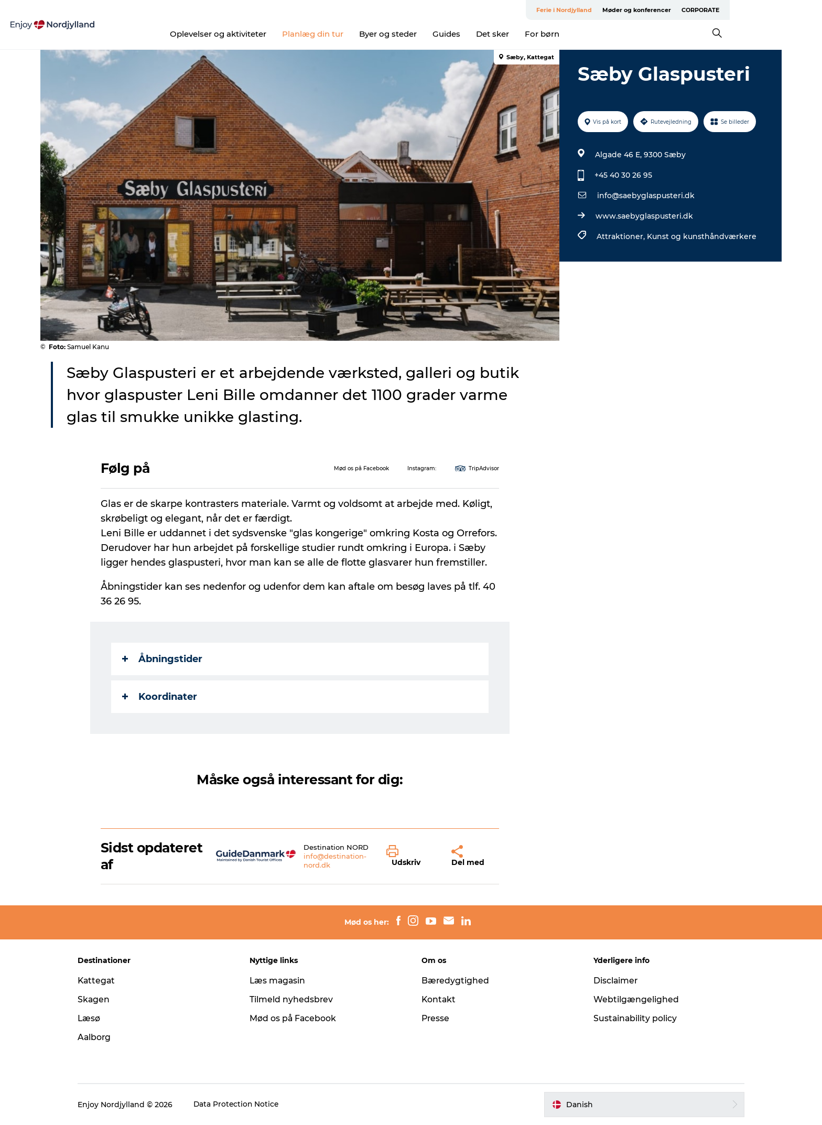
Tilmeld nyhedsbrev (296, 999)
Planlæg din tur (359, 34)
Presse (435, 1018)
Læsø (97, 1018)
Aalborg (103, 1037)
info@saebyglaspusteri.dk (645, 195)
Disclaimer (611, 981)
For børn (588, 34)
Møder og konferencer (698, 10)
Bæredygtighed (455, 981)
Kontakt (439, 999)
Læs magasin (282, 981)
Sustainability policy (631, 1018)
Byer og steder (434, 34)
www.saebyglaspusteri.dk (644, 216)
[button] (411, 856)
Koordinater (160, 696)
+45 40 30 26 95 (623, 175)
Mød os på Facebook (297, 1018)
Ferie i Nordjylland (625, 10)
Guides (493, 34)
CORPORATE (762, 10)
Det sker (539, 34)
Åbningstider (163, 659)
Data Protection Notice (245, 1104)
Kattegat (105, 981)
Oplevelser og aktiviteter (265, 34)
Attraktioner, (621, 236)
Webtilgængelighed (632, 999)
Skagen (102, 999)
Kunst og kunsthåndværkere (701, 236)
